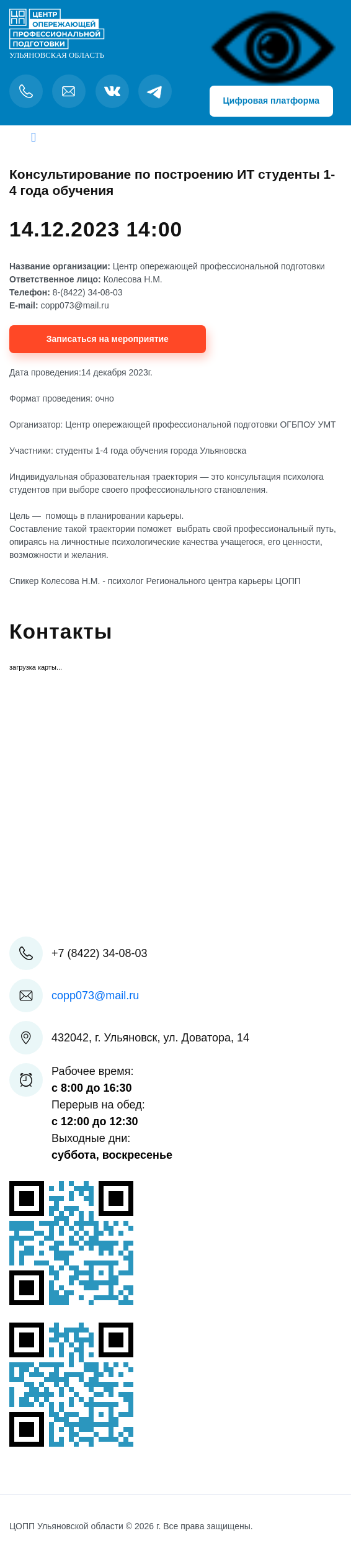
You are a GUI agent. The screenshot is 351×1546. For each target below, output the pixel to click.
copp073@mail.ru (95, 995)
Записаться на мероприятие (108, 339)
